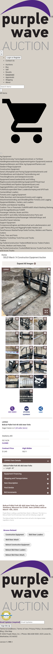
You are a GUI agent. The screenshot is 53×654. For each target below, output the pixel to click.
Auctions (9, 65)
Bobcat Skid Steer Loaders (15, 550)
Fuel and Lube (32, 225)
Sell (7, 70)
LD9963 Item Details (12, 460)
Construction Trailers (17, 243)
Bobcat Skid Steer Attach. (15, 555)
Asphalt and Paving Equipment (21, 172)
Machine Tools (6, 238)
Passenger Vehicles (28, 217)
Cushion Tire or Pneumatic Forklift (13, 207)
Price (8, 448)
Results (9, 72)
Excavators (7, 182)
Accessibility (47, 629)
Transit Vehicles (13, 220)
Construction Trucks (16, 248)
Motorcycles (15, 217)
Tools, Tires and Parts (8, 235)
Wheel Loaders (12, 192)
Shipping (9, 80)
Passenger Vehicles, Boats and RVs (14, 212)
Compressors (5, 225)
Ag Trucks (4, 248)
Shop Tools (16, 238)
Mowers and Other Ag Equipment (22, 164)
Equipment (10, 75)
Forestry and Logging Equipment (13, 195)
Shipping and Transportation (15, 478)
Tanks (25, 230)
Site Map (8, 631)
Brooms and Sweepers (17, 177)
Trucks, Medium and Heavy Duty (13, 246)
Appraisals (10, 77)
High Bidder (27, 448)
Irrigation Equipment (36, 161)
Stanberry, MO (7, 436)
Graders (15, 182)
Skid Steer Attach (12, 540)
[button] (26, 147)
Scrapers (10, 189)
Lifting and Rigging (17, 228)
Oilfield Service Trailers (34, 243)
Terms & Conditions (8, 629)
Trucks (11, 251)
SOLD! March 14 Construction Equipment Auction (24, 257)
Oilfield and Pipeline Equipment (17, 184)
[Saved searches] (1, 53)
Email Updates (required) (10, 622)
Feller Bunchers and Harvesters (12, 197)
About (8, 82)
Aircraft (3, 215)
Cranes (11, 179)
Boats (7, 217)
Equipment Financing (12, 474)
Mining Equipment (26, 182)
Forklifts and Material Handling (12, 205)
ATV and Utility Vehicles (15, 215)
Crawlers (17, 179)
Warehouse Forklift (17, 210)
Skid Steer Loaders (21, 189)
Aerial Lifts (4, 172)
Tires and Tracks (27, 238)
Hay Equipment (22, 161)
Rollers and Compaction (18, 187)
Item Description (11, 483)
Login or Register (13, 58)
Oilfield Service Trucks (33, 248)
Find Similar (9, 488)
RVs (5, 220)
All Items (3, 93)
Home (4, 255)
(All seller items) (21, 428)
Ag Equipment (5, 156)
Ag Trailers (4, 243)
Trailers (3, 240)
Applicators (24, 159)
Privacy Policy (34, 629)
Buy (7, 67)
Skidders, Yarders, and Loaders (21, 202)
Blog (2, 631)
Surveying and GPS (36, 189)
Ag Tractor (16, 159)
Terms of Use (22, 629)
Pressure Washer (11, 230)
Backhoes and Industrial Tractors (17, 174)
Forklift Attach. (33, 207)
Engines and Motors (19, 225)
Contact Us (10, 61)
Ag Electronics (6, 159)
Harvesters (11, 161)
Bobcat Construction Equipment (17, 545)
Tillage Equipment (14, 167)
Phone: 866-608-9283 (30, 634)
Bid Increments (10, 492)
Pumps (20, 230)
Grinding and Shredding (19, 200)
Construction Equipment (10, 169)
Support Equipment (7, 223)
